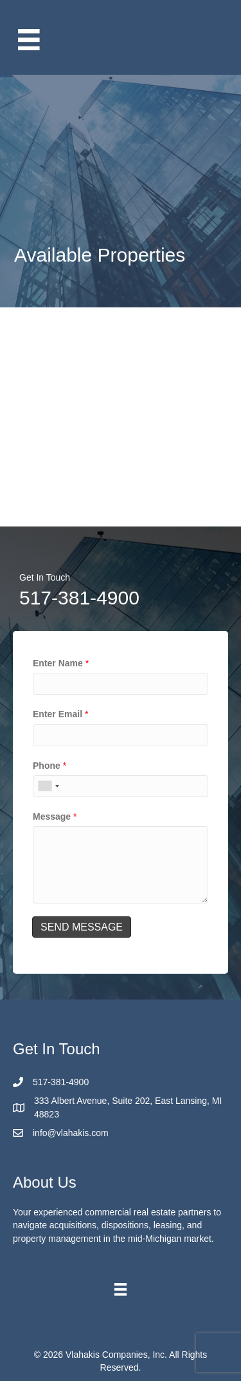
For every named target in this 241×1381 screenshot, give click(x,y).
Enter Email (60, 714)
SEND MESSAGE (81, 927)
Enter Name (61, 663)
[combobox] (48, 786)
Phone (49, 765)
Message (55, 816)
